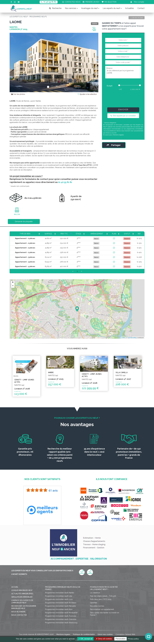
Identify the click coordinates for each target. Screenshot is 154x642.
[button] (16, 62)
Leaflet (123, 337)
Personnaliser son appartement (102, 609)
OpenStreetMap (132, 337)
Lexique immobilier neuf (22, 590)
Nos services (71, 8)
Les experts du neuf (112, 8)
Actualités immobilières (22, 594)
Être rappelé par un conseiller (123, 116)
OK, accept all (85, 639)
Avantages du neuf (90, 8)
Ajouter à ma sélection (87, 94)
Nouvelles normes (97, 606)
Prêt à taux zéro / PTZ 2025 (100, 599)
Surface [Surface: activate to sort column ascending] (48, 234)
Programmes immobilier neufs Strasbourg (61, 623)
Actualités (129, 8)
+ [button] (12, 282)
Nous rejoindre (18, 612)
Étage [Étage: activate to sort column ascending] (78, 234)
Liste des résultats (136, 18)
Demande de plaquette (24, 221)
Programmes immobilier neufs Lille (58, 596)
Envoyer (123, 109)
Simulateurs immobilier (21, 597)
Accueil (14, 587)
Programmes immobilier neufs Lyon (59, 599)
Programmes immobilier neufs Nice (58, 609)
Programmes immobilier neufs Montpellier (61, 613)
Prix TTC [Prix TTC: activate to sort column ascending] (64, 234)
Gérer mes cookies (105, 634)
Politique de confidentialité (84, 634)
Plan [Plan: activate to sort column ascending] (114, 234)
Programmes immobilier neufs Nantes (59, 593)
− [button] (12, 286)
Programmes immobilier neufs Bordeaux (60, 603)
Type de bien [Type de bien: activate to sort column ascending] (25, 234)
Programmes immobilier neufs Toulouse (60, 616)
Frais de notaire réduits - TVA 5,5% (103, 596)
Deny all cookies (104, 639)
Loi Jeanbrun (95, 593)
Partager (114, 145)
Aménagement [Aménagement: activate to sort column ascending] (96, 234)
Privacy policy (133, 639)
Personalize (120, 639)
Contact (141, 8)
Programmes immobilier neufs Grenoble (60, 619)
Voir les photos (18, 94)
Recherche (55, 8)
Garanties (93, 603)
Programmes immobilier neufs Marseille (60, 606)
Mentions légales (118, 135)
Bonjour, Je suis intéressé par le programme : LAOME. (123, 72)
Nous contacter (19, 615)
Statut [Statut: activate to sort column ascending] (127, 234)
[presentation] (123, 98)
